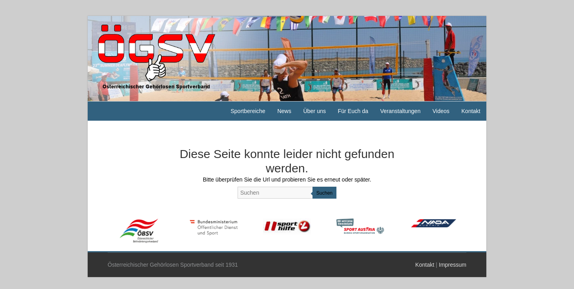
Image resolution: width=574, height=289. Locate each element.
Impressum (452, 265)
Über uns (314, 111)
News (284, 111)
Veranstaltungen (400, 111)
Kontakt (471, 111)
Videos (441, 111)
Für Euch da (353, 111)
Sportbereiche (247, 111)
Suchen (324, 193)
